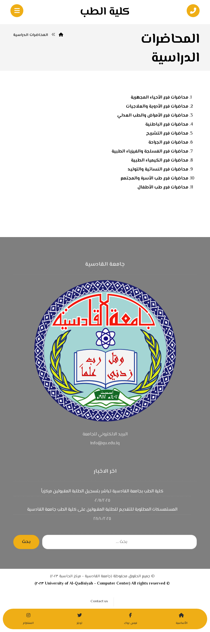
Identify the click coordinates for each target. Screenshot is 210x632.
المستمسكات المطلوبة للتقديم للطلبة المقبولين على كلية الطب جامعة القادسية (102, 509)
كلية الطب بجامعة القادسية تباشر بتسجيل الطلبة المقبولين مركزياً (102, 491)
